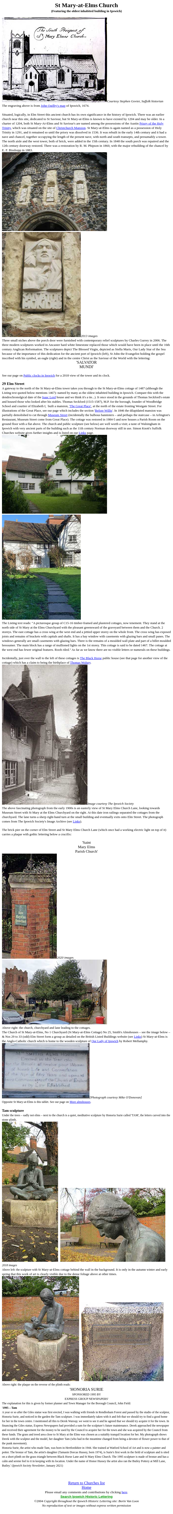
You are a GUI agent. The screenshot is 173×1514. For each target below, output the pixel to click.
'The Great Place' (80, 406)
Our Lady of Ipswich (104, 1041)
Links (82, 433)
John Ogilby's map (53, 105)
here (124, 1492)
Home (86, 1487)
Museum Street (57, 415)
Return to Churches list (86, 1483)
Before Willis (103, 410)
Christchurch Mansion (71, 128)
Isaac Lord (49, 397)
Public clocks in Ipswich (39, 375)
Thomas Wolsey (80, 662)
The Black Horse (91, 658)
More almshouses (80, 1102)
